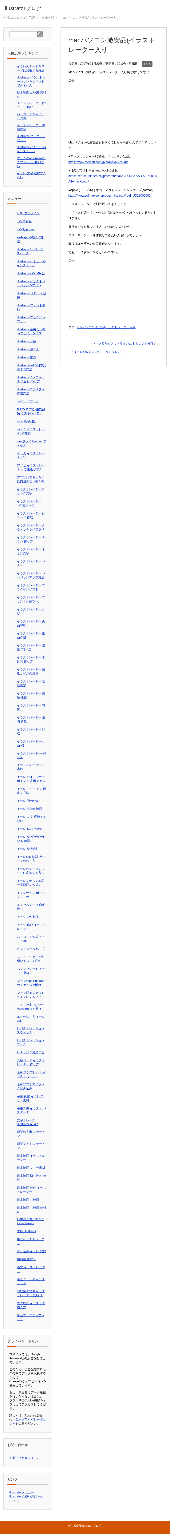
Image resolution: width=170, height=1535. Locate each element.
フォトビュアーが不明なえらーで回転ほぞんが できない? (30, 960)
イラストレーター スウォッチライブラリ (31, 528)
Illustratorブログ (28, 8)
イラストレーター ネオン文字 (31, 552)
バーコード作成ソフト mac (30, 940)
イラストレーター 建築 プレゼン (31, 648)
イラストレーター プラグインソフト (31, 588)
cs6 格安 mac (26, 230)
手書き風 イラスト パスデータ (31, 1111)
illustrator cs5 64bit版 (31, 274)
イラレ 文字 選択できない (31, 820)
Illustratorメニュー (21, 1493)
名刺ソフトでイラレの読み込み (30, 1087)
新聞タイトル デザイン (31, 1147)
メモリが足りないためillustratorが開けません (31, 1008)
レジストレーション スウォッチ (30, 1031)
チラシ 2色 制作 (28, 918)
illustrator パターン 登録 (31, 296)
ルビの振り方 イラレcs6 (31, 1019)
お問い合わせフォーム (24, 1459)
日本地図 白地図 (28, 1201)
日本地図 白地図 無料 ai (31, 1210)
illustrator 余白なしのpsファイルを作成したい (31, 333)
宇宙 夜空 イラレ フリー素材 (30, 1099)
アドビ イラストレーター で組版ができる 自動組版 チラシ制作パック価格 (31, 469)
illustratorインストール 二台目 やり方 (31, 380)
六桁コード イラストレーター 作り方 (31, 1063)
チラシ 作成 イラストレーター (31, 928)
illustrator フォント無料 (31, 308)
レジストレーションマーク (30, 1043)
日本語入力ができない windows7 (30, 1222)
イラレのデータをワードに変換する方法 (30, 872)
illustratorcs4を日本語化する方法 (31, 368)
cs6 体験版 (24, 222)
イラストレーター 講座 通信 (31, 696)
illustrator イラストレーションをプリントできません (31, 82)
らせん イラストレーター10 (31, 456)
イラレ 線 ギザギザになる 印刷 (31, 840)
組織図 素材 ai (26, 1260)
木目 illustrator (26, 1232)
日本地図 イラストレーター (31, 1159)
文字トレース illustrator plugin (27, 1123)
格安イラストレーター (30, 1242)
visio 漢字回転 (26, 422)
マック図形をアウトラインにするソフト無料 (122, 344)
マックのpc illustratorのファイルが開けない (31, 163)
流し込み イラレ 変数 (31, 1252)
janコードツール (28, 402)
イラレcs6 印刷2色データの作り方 (97, 353)
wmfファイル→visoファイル (31, 444)
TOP (20, 18)
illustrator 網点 (26, 358)
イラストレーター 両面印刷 (31, 624)
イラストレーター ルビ (31, 612)
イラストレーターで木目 (30, 768)
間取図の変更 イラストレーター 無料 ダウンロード (31, 1295)
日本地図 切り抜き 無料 (31, 1179)
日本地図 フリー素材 (31, 1169)
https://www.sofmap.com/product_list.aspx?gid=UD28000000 (109, 196)
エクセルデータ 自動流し (31, 908)
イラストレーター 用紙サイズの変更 (31, 672)
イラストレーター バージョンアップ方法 (31, 576)
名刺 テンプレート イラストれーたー (31, 1075)
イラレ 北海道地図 (29, 810)
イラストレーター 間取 (31, 732)
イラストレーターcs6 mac (31, 756)
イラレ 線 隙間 (27, 850)
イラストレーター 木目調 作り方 (31, 660)
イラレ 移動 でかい (30, 830)
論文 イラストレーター (31, 1270)
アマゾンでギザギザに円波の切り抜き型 (30, 480)
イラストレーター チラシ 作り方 (31, 540)
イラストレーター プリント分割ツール (31, 600)
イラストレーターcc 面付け (30, 744)
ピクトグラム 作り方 (31, 950)
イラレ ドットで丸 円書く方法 (31, 792)
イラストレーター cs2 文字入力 (29, 504)
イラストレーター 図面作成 (31, 636)
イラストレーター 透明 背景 (31, 720)
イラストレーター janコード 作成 (31, 516)
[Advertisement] (113, 111)
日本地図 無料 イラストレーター (31, 1191)
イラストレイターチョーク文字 (30, 492)
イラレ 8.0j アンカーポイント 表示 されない (31, 780)
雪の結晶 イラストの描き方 (31, 1306)
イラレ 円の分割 (28, 802)
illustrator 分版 (26, 342)
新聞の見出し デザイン (31, 1135)
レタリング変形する (30, 1053)
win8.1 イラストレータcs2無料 (31, 432)
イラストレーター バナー (31, 564)
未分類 (147, 64)
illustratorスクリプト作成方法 (31, 392)
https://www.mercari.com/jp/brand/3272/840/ (98, 163)
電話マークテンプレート (30, 1318)
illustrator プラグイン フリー (31, 320)
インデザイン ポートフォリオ (31, 896)
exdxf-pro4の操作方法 (30, 240)
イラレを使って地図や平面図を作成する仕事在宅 (30, 884)
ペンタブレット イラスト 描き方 (31, 972)
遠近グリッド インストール (31, 1282)
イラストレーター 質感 (31, 708)
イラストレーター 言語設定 (31, 684)
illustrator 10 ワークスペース (30, 252)
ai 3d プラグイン (28, 214)
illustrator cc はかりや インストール (31, 264)
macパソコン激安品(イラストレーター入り (106, 328)
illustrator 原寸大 (28, 350)
